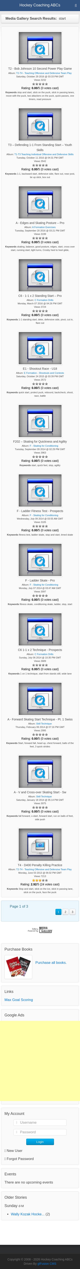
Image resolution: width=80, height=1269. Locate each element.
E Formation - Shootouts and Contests (44, 373)
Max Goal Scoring (18, 1000)
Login (40, 1142)
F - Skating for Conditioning (44, 446)
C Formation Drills (44, 300)
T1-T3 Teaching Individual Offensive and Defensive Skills (43, 154)
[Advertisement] (40, 1061)
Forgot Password (20, 1159)
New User (13, 1151)
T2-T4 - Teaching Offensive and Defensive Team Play (44, 73)
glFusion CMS (47, 1263)
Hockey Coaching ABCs (39, 5)
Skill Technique (44, 723)
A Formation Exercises (44, 227)
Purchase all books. (51, 963)
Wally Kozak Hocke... (28, 1214)
